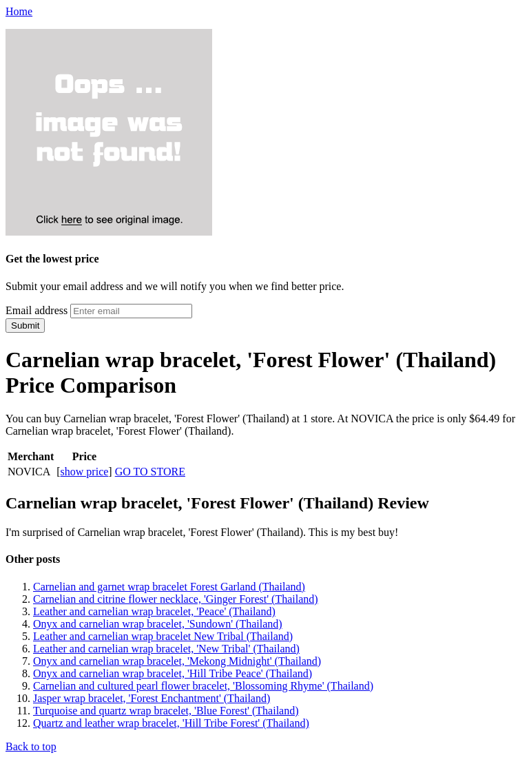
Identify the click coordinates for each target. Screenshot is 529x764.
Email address (37, 310)
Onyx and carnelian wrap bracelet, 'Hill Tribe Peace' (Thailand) (172, 673)
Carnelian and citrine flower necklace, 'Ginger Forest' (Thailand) (175, 599)
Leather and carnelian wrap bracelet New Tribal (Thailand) (163, 636)
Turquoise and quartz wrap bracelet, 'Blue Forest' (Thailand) (166, 710)
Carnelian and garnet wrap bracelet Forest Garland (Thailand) (169, 586)
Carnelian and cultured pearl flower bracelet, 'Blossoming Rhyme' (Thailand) (203, 686)
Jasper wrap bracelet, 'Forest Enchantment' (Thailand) (151, 698)
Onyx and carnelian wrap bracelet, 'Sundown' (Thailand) (157, 624)
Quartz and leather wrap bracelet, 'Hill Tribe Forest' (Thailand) (171, 723)
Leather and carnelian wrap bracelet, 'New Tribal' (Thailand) (166, 648)
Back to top (31, 746)
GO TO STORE (150, 471)
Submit (25, 325)
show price (85, 471)
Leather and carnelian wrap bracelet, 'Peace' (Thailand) (154, 611)
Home (19, 11)
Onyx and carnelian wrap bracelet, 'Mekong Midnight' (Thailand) (177, 661)
